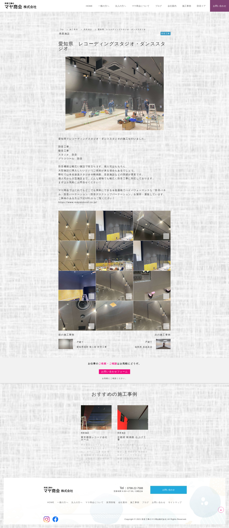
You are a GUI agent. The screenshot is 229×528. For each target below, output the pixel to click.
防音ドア (201, 6)
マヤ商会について (94, 502)
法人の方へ (77, 502)
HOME (50, 502)
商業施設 (88, 29)
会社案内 (122, 502)
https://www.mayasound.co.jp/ (78, 202)
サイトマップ (175, 502)
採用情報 (110, 502)
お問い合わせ (158, 502)
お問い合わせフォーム (114, 371)
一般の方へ (62, 502)
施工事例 (74, 29)
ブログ (145, 502)
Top (62, 29)
